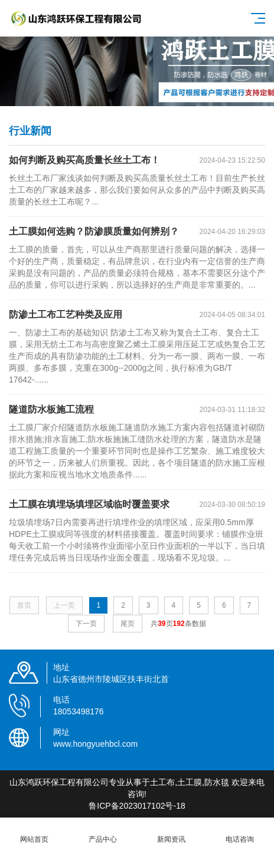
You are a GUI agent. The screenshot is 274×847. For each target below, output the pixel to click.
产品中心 (102, 832)
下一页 (86, 623)
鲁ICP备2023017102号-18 (137, 805)
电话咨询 (240, 832)
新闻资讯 (171, 832)
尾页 (127, 623)
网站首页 (34, 832)
